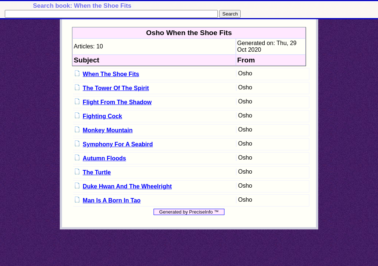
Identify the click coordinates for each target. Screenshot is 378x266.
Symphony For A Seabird (118, 144)
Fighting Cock (102, 116)
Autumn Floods (104, 158)
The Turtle (97, 172)
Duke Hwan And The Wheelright (127, 186)
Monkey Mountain (108, 130)
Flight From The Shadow (117, 102)
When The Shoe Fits (111, 74)
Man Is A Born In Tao (112, 200)
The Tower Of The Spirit (116, 88)
